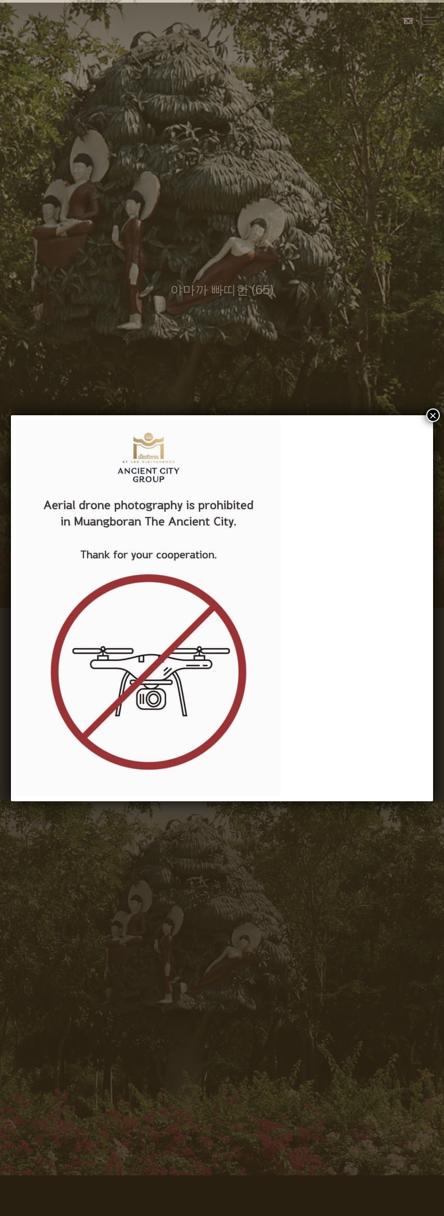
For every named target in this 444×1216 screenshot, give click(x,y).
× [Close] (433, 415)
